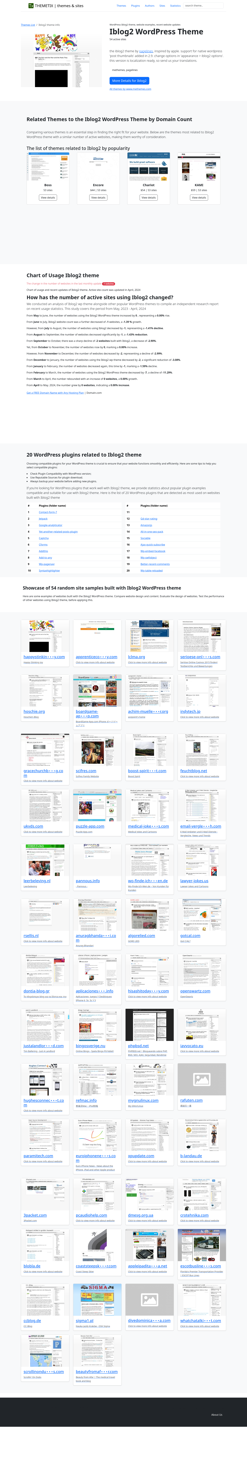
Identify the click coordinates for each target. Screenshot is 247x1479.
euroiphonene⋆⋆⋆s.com (96, 1206)
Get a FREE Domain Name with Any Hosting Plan (55, 441)
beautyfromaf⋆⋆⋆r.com (97, 1419)
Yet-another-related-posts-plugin (58, 580)
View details (48, 197)
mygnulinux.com (143, 1148)
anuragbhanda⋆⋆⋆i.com (96, 986)
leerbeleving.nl (37, 929)
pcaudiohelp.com (91, 1263)
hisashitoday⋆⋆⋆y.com (148, 1039)
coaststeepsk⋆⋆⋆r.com (96, 1314)
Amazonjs (146, 573)
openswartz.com (195, 1039)
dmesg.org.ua (140, 1263)
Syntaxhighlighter (49, 619)
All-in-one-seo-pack (152, 580)
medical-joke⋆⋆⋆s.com (148, 874)
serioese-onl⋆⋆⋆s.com (200, 705)
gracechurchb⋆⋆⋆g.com (43, 821)
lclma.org (136, 705)
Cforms (43, 593)
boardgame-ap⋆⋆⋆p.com (87, 762)
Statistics (175, 5)
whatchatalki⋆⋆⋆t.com (200, 1369)
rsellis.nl (31, 983)
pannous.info (88, 929)
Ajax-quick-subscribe (153, 593)
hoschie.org (34, 759)
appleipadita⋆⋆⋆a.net (147, 1314)
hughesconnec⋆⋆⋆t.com (44, 1151)
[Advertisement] (122, 234)
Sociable (145, 586)
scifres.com (86, 819)
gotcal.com (190, 983)
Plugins (135, 5)
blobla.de (32, 1314)
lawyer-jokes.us (194, 929)
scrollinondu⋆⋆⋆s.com (44, 1419)
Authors (150, 5)
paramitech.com (38, 1204)
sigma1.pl (84, 1369)
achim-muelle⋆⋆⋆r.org (148, 759)
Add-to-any (45, 606)
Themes (121, 5)
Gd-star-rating (149, 567)
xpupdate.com (141, 1204)
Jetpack (43, 567)
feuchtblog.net (193, 819)
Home (170, 1457)
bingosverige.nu (90, 1094)
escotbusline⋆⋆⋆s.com (200, 1314)
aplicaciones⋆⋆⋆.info (94, 1039)
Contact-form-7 (48, 560)
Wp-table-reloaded (152, 619)
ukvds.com (33, 874)
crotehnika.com (194, 1263)
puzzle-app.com (90, 874)
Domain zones (216, 1457)
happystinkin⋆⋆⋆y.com (44, 705)
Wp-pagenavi (47, 612)
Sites (162, 5)
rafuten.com (191, 1148)
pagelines (146, 51)
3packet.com (35, 1263)
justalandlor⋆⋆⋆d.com (44, 1094)
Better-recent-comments (155, 612)
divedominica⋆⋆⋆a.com (149, 1368)
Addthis (43, 599)
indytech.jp (190, 759)
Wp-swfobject (149, 606)
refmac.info (86, 1148)
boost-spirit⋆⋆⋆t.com (147, 819)
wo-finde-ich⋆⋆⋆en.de (148, 929)
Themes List (28, 25)
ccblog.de (32, 1369)
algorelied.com (141, 983)
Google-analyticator (50, 573)
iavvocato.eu (191, 1094)
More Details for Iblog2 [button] (129, 81)
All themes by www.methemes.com (130, 89)
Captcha (44, 586)
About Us (216, 1463)
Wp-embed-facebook (153, 599)
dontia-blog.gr (37, 1039)
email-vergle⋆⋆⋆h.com (200, 874)
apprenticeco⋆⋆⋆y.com (96, 705)
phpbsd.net (138, 1094)
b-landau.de (191, 1204)
